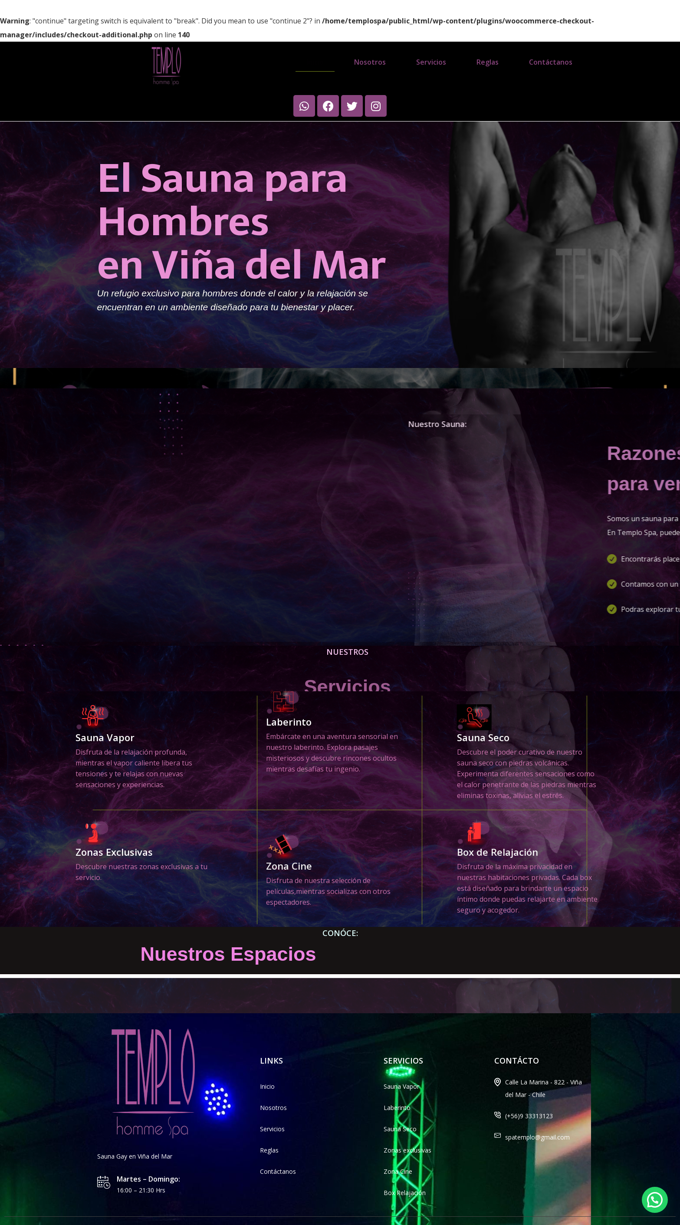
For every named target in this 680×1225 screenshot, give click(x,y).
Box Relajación (405, 1171)
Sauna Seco (612, 716)
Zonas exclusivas (407, 1129)
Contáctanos (550, 62)
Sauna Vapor (401, 1065)
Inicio (315, 62)
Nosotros (370, 62)
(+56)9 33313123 (529, 1094)
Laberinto (289, 622)
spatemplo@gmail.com (537, 1116)
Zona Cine (398, 1150)
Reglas (487, 62)
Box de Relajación (626, 830)
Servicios (431, 62)
